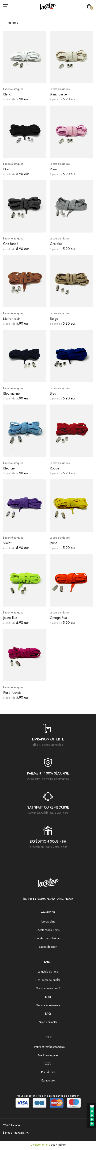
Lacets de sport (48, 947)
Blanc (7, 94)
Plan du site (48, 1072)
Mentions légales (48, 1055)
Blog (48, 997)
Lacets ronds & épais (48, 938)
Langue (7, 1132)
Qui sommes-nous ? (48, 988)
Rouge (54, 468)
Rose (53, 169)
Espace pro (48, 1080)
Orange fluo (58, 617)
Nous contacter (48, 1022)
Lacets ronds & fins (48, 930)
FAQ (48, 1013)
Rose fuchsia (12, 692)
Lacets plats (48, 921)
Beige (54, 318)
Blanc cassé (58, 94)
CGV (48, 1063)
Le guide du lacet (48, 971)
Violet (7, 543)
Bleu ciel (9, 468)
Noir (6, 169)
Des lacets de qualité (48, 980)
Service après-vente (48, 1005)
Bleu (53, 393)
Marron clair (11, 318)
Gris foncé (10, 243)
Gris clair (56, 243)
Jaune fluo (10, 617)
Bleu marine (11, 393)
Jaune (54, 543)
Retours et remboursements (48, 1047)
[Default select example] (22, 1132)
